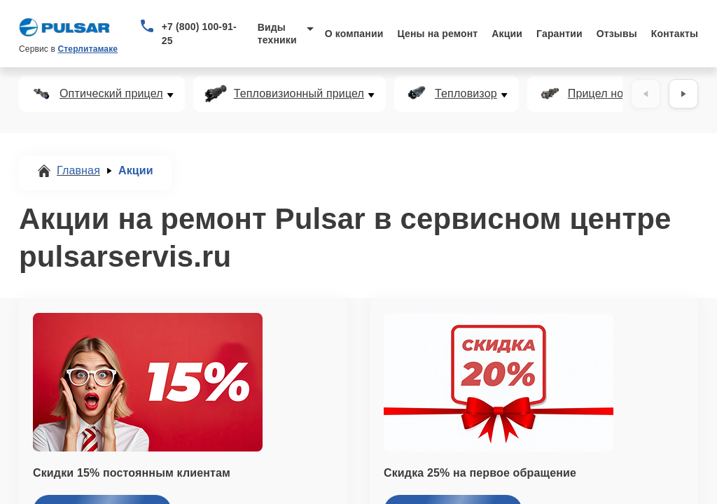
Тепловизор (466, 93)
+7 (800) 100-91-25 (199, 33)
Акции (507, 33)
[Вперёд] (683, 93)
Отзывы (617, 33)
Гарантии (559, 33)
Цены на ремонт (437, 33)
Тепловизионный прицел (299, 93)
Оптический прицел (111, 93)
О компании (354, 33)
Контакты (674, 33)
